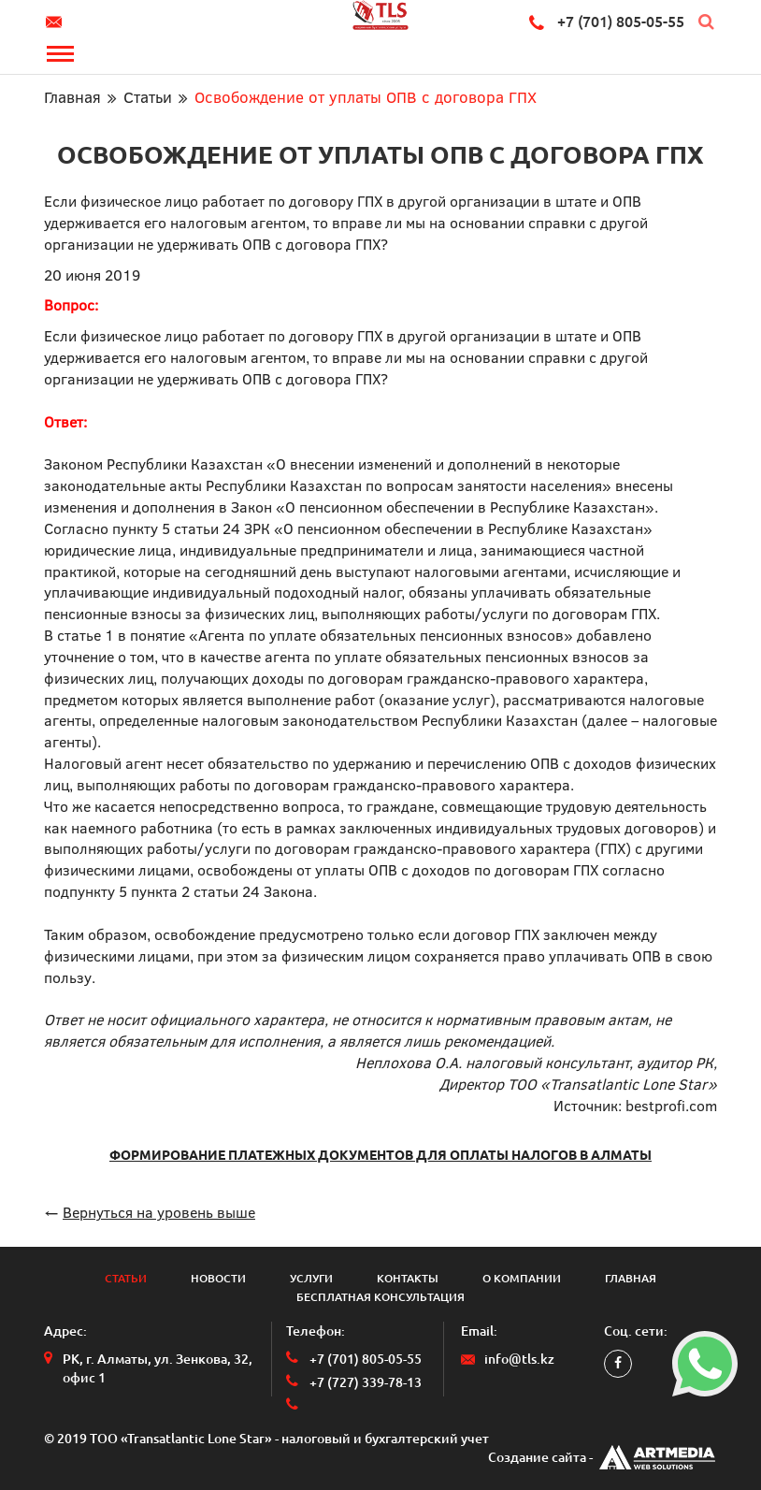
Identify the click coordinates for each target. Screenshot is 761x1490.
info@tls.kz (56, 22)
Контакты (407, 1278)
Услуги (311, 1278)
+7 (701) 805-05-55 (620, 21)
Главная (72, 97)
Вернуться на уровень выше (159, 1212)
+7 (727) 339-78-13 (365, 1382)
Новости (218, 1278)
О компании (521, 1278)
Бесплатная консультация (380, 1297)
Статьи (147, 97)
